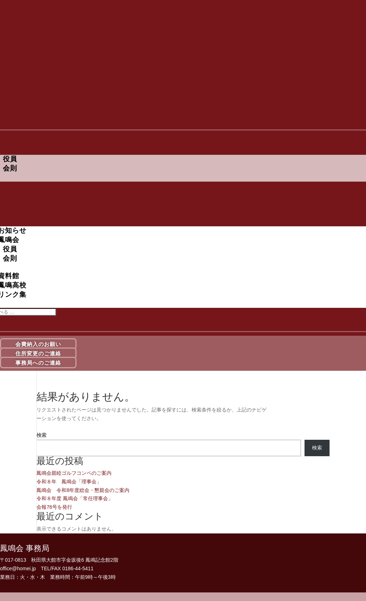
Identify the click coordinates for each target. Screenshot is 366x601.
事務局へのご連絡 (38, 362)
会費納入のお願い (38, 344)
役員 (10, 159)
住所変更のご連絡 (38, 353)
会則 (10, 168)
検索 (41, 435)
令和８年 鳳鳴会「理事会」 (69, 481)
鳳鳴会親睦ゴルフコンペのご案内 (74, 473)
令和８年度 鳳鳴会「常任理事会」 (74, 498)
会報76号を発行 (54, 507)
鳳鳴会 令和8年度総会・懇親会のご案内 (82, 490)
